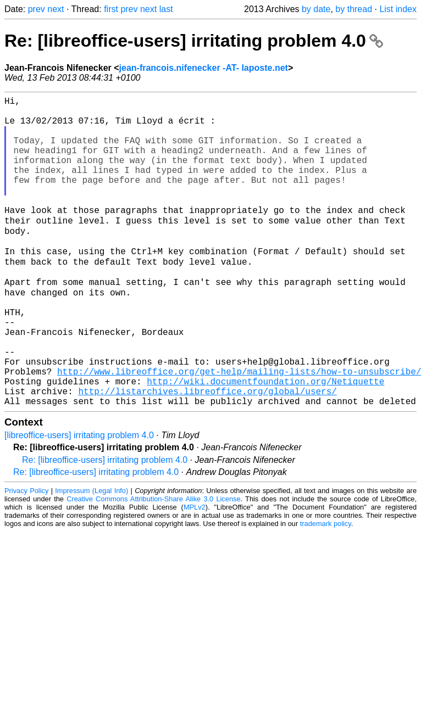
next (55, 9)
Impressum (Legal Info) (91, 555)
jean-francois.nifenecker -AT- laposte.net (203, 67)
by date (316, 9)
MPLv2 (195, 571)
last (166, 9)
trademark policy (325, 588)
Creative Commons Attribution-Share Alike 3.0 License (153, 563)
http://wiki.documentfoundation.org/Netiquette (265, 441)
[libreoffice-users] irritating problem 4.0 (79, 499)
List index (398, 9)
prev (36, 9)
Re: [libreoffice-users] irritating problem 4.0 (193, 41)
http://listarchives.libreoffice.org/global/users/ (207, 453)
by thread (353, 9)
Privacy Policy (26, 555)
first (111, 9)
